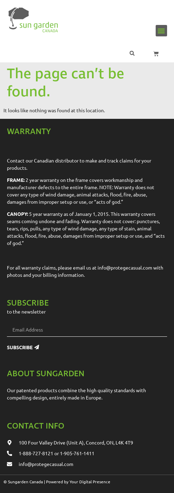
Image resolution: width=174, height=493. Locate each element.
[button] (161, 30)
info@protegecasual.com (125, 267)
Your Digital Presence (90, 481)
